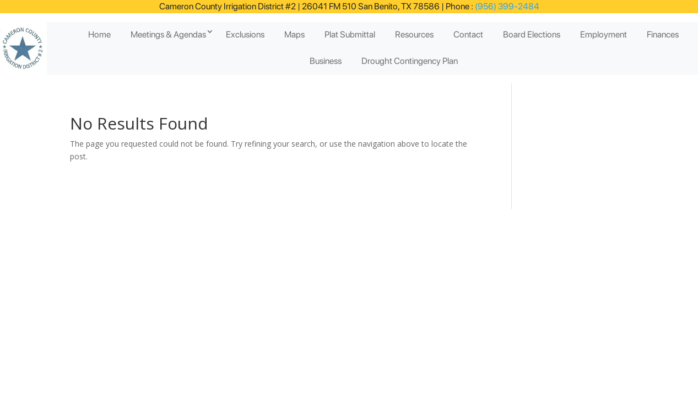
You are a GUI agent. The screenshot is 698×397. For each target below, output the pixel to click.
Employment (603, 34)
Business (326, 61)
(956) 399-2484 (506, 6)
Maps (294, 34)
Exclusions (245, 34)
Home (99, 34)
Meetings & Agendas (168, 34)
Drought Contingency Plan (409, 61)
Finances (663, 34)
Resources (414, 34)
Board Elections (531, 34)
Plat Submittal (349, 34)
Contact (468, 34)
